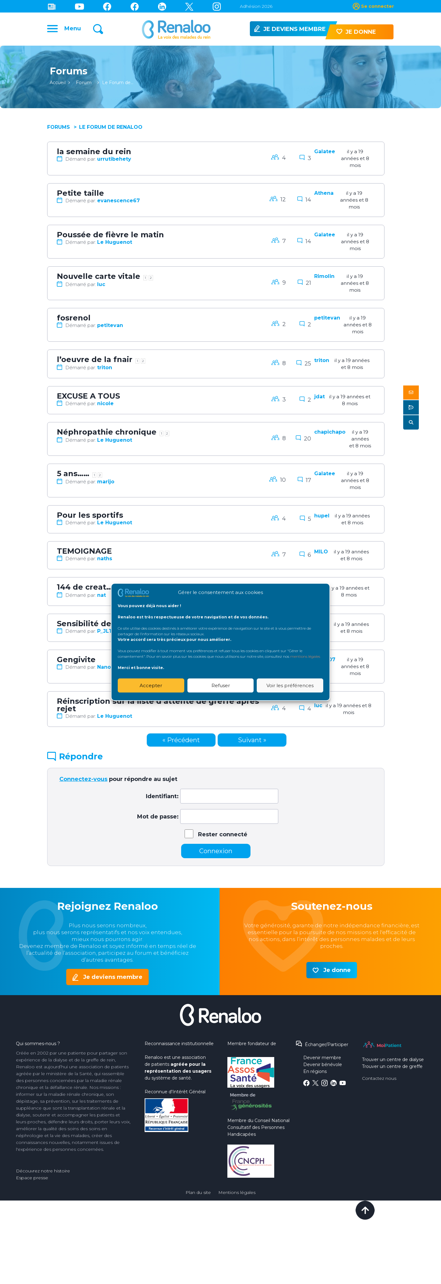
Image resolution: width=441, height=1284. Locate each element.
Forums (58, 129)
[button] (411, 392)
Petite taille (80, 195)
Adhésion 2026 (256, 6)
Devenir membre (322, 1060)
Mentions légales (236, 1194)
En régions (315, 1073)
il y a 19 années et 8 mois (355, 160)
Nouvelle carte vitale (98, 278)
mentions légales (305, 656)
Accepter (151, 685)
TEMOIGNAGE (84, 553)
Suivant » (252, 742)
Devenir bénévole (322, 1067)
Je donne (337, 972)
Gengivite (76, 661)
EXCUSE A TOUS (88, 398)
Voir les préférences (290, 685)
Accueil (58, 85)
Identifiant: (162, 798)
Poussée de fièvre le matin (110, 236)
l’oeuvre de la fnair (94, 361)
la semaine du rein (94, 153)
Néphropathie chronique (106, 434)
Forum (83, 85)
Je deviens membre (112, 979)
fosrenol (74, 320)
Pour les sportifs (90, 517)
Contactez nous (379, 1080)
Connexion (215, 853)
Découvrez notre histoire (43, 1173)
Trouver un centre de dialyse (393, 1062)
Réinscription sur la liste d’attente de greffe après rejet (158, 707)
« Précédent (181, 742)
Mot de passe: (158, 818)
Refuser (220, 685)
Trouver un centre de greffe (392, 1068)
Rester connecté (222, 836)
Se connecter (377, 6)
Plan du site (198, 1194)
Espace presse (32, 1180)
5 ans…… (73, 475)
